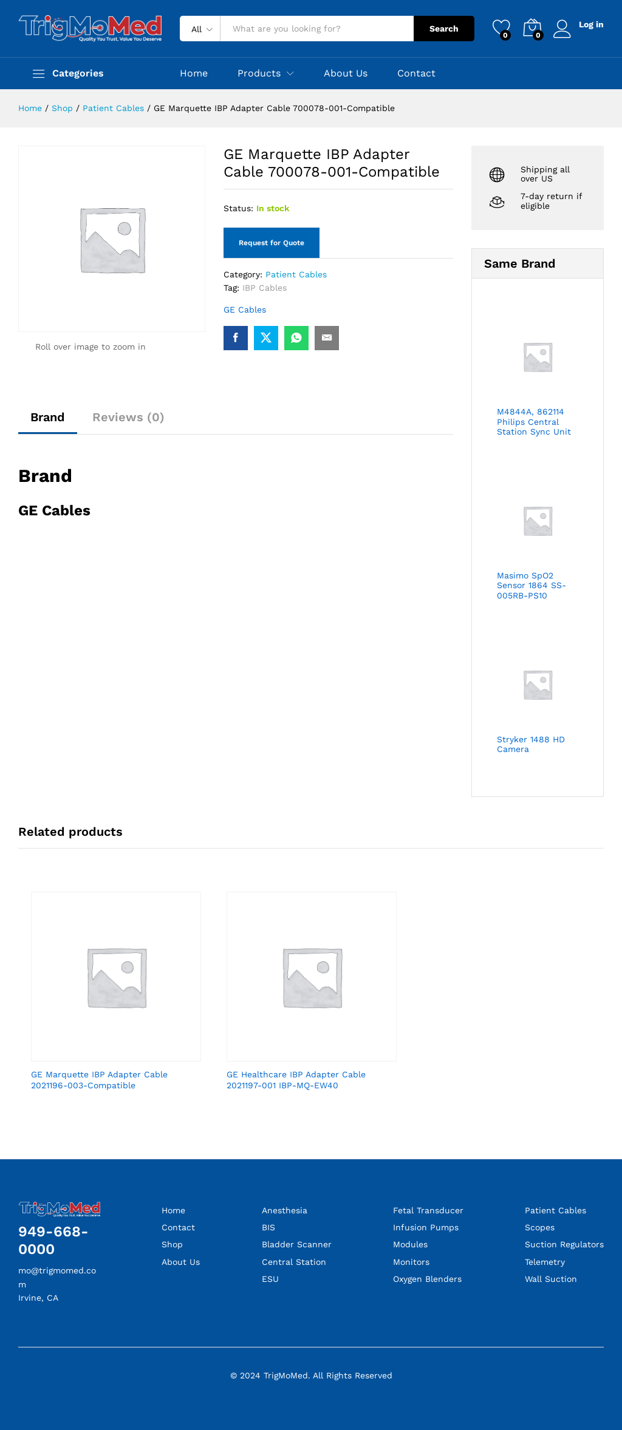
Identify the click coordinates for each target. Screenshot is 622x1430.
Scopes (540, 1227)
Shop (172, 1244)
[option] (116, 1002)
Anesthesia (284, 1210)
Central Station (294, 1262)
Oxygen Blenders (427, 1279)
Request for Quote (271, 243)
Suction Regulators (564, 1244)
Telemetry (545, 1262)
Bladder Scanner (297, 1244)
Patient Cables (296, 274)
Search (444, 28)
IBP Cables (264, 288)
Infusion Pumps (426, 1227)
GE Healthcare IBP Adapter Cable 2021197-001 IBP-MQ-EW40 (296, 1079)
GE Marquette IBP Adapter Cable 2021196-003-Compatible (99, 1079)
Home (194, 73)
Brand (47, 417)
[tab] (47, 422)
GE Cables (245, 309)
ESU (270, 1279)
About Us (345, 73)
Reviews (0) (128, 417)
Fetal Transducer (428, 1210)
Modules (410, 1244)
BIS (268, 1227)
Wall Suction (551, 1279)
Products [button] (259, 73)
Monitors (411, 1262)
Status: (238, 208)
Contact (416, 73)
